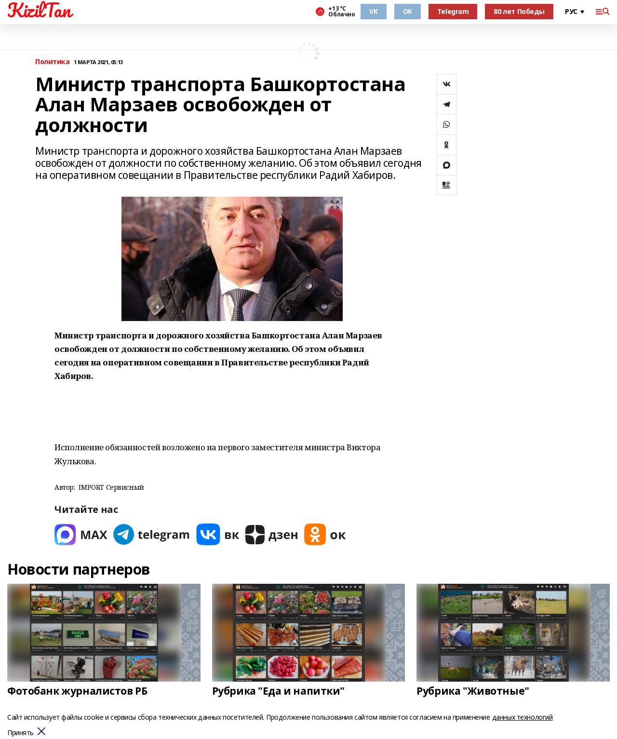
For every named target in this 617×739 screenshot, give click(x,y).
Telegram (453, 11)
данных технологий (522, 717)
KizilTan (39, 10)
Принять (20, 733)
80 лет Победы (519, 11)
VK (373, 11)
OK (407, 11)
